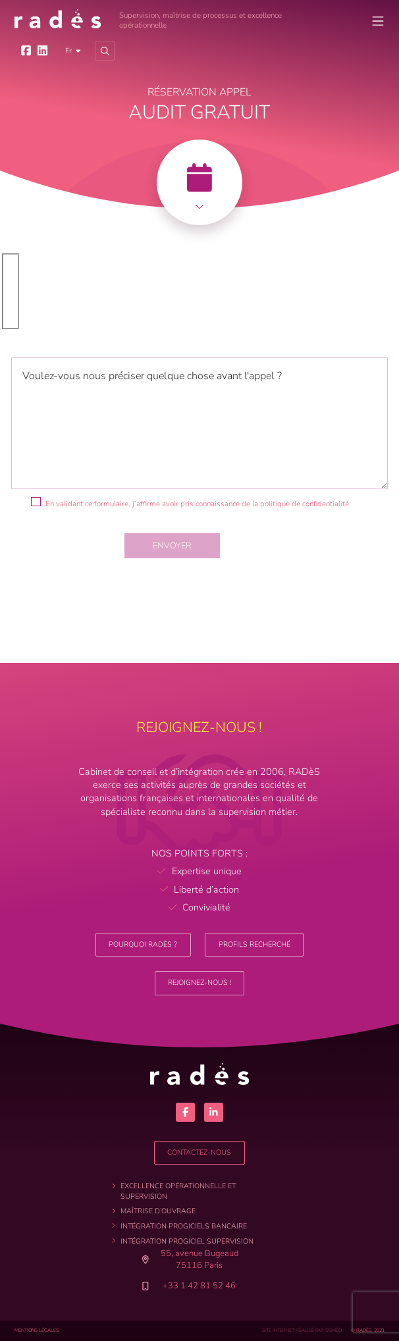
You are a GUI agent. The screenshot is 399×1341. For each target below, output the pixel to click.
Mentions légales (36, 1330)
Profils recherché (254, 944)
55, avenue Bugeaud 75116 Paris (192, 1259)
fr (68, 50)
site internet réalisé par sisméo (302, 1330)
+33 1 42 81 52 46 (199, 1286)
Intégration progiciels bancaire (183, 1226)
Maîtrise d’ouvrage (158, 1211)
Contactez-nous (199, 1152)
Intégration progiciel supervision (186, 1241)
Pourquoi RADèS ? (143, 944)
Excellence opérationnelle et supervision (178, 1191)
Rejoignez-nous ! (199, 982)
